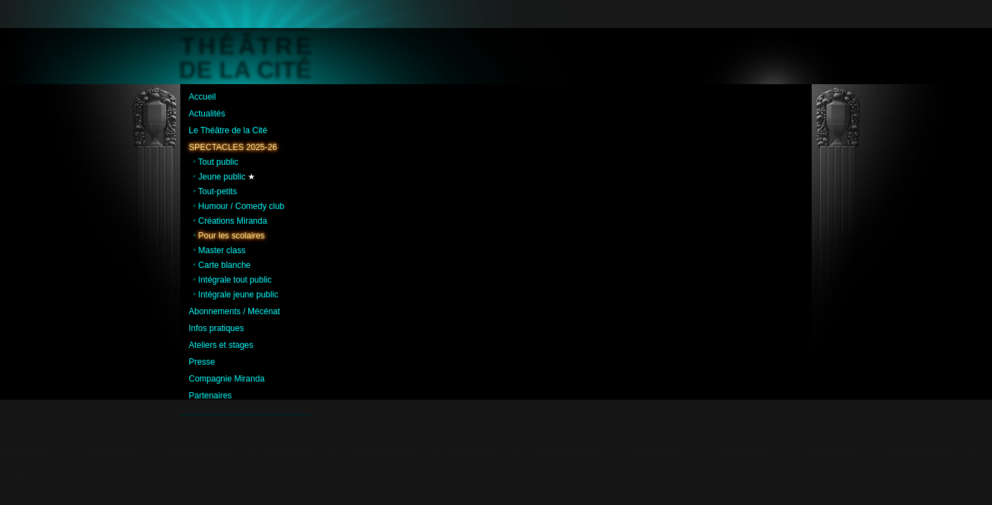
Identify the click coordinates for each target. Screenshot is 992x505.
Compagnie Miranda (226, 379)
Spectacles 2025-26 (233, 147)
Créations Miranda (233, 221)
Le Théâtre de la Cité (228, 130)
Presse (202, 362)
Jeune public (222, 177)
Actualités (207, 114)
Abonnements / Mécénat (234, 311)
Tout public (218, 162)
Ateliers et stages (221, 345)
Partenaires (210, 395)
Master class (222, 250)
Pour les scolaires (232, 236)
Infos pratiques (216, 328)
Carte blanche (225, 265)
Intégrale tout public (235, 280)
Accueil (202, 97)
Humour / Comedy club (242, 206)
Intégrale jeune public (239, 294)
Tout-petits (217, 191)
